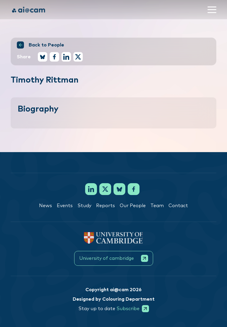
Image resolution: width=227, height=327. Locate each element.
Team (157, 205)
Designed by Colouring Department (114, 299)
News (45, 205)
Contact (178, 205)
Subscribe (132, 308)
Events (65, 205)
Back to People (40, 45)
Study (84, 205)
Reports (105, 205)
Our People (133, 205)
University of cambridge (113, 258)
